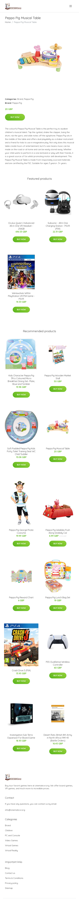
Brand (20, 99)
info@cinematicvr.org (15, 810)
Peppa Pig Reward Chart (21, 597)
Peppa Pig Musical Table (58, 448)
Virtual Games (11, 845)
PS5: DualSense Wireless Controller (58, 663)
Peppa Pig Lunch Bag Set (57, 597)
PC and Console (12, 835)
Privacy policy (11, 883)
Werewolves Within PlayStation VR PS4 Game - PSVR (21, 296)
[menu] (71, 6)
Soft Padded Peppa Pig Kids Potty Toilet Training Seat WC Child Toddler (21, 451)
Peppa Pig (29, 99)
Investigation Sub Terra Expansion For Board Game (21, 736)
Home (8, 22)
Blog (7, 868)
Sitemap (9, 888)
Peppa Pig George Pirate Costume (21, 531)
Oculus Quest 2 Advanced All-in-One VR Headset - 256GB (21, 226)
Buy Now (15, 117)
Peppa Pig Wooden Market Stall (58, 377)
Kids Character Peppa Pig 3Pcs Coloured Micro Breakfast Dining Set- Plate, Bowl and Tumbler (21, 379)
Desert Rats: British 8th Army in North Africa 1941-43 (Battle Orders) (58, 738)
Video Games (11, 840)
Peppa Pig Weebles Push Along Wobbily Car (58, 531)
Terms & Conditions (14, 878)
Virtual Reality (11, 850)
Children (9, 830)
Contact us (10, 873)
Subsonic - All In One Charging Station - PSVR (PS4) (58, 226)
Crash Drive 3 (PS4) (21, 670)
